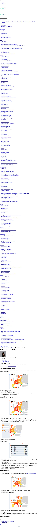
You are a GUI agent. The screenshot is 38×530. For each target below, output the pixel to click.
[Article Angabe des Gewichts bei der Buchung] (19, 216)
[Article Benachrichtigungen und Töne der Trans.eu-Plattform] (19, 321)
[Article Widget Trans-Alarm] (19, 156)
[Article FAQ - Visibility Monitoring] (19, 168)
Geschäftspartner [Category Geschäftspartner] (2, 234)
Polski (25, 21)
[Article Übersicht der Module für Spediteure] (19, 36)
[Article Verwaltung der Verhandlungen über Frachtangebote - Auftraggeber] (19, 71)
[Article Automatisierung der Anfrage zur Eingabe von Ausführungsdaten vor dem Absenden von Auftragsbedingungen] (19, 193)
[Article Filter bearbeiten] (19, 82)
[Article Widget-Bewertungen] (19, 119)
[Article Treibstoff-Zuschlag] (19, 257)
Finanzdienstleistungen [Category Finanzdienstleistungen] (3, 313)
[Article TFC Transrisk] (19, 328)
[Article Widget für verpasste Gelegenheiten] (19, 127)
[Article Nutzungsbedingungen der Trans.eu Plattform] (19, 26)
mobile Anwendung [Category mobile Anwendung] (2, 332)
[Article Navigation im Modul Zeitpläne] (19, 205)
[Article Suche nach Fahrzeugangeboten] (19, 107)
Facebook (3, 3)
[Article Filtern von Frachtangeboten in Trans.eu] (19, 338)
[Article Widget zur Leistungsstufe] (19, 130)
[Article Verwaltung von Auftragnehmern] (19, 239)
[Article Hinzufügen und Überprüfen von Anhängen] (19, 198)
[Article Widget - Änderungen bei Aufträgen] (19, 145)
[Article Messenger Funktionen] (19, 41)
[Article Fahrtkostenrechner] (19, 108)
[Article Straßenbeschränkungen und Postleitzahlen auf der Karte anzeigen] (19, 201)
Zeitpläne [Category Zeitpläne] (1, 204)
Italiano (21, 21)
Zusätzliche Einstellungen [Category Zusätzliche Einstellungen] (3, 320)
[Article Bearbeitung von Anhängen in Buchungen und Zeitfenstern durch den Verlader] (19, 215)
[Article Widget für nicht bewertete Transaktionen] (19, 116)
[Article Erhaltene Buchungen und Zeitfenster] (19, 228)
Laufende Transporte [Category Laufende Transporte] (3, 167)
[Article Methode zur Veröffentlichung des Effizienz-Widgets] (19, 123)
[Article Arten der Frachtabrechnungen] (19, 66)
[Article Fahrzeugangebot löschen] (19, 105)
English (12, 21)
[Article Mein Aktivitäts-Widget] (19, 153)
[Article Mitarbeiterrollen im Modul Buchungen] (19, 231)
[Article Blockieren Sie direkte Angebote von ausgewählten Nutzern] (19, 97)
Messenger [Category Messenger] (1, 40)
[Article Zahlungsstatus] (19, 305)
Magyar (18, 21)
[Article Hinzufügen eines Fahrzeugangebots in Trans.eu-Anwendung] (19, 342)
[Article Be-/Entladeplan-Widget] (19, 138)
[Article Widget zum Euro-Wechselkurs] (19, 152)
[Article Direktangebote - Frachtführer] (19, 93)
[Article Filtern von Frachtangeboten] (19, 81)
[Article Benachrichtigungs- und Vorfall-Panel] (19, 179)
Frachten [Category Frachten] (1, 55)
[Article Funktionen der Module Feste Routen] (19, 246)
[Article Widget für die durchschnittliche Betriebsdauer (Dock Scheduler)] (19, 163)
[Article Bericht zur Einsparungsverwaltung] (19, 287)
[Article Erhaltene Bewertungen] (19, 306)
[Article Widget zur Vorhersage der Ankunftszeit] (19, 137)
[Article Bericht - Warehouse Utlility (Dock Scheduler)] (19, 295)
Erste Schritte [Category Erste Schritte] (2, 23)
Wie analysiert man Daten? (5, 361)
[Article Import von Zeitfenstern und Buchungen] (19, 223)
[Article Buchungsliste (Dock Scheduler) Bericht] (19, 298)
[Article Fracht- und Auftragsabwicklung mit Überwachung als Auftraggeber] (19, 174)
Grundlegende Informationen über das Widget (8, 521)
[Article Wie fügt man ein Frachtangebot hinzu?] (19, 77)
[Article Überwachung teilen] (19, 183)
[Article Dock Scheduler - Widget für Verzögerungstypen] (19, 164)
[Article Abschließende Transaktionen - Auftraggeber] (19, 101)
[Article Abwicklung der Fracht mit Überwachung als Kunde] (19, 171)
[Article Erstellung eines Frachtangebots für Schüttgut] (19, 70)
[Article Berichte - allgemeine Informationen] (19, 276)
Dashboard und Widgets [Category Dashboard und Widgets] (3, 112)
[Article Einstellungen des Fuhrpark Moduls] (19, 271)
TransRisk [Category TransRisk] (1, 327)
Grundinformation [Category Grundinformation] (2, 29)
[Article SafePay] (19, 316)
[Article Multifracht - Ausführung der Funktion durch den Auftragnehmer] (19, 63)
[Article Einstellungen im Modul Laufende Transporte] (19, 182)
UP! (0, 524)
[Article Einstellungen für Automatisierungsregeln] (19, 268)
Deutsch (9, 21)
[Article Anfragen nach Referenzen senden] (19, 309)
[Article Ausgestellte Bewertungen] (19, 302)
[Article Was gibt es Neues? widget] (19, 157)
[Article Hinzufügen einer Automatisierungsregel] (19, 265)
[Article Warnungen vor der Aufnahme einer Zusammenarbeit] (19, 86)
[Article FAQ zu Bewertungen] (19, 312)
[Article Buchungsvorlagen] (19, 212)
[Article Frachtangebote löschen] (19, 78)
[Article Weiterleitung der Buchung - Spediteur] (19, 224)
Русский (29, 21)
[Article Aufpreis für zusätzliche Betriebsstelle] (19, 261)
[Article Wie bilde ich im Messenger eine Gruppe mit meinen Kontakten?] (19, 44)
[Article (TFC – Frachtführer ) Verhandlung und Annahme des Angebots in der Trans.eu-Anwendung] (19, 339)
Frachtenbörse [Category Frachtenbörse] (2, 75)
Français (16, 21)
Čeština (7, 21)
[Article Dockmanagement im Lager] (19, 208)
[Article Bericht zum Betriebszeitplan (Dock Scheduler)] (19, 294)
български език (4, 21)
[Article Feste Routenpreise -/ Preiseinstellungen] (19, 249)
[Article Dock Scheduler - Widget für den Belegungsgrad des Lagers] (19, 160)
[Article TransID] (19, 34)
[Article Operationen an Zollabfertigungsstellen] (19, 96)
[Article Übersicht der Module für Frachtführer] (19, 37)
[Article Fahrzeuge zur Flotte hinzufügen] (19, 272)
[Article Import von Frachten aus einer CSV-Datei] (19, 60)
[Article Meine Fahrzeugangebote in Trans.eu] (19, 343)
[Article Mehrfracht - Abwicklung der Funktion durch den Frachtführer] (19, 64)
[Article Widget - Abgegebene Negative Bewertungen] (19, 118)
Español (14, 21)
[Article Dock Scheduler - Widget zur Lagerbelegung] (19, 159)
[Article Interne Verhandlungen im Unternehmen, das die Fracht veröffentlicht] (19, 74)
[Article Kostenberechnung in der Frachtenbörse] (19, 85)
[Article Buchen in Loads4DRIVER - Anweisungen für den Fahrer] (19, 230)
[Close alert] (0, 0)
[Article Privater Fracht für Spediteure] (19, 90)
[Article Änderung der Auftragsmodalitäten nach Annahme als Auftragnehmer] (19, 194)
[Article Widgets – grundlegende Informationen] (19, 115)
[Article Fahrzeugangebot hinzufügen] (19, 104)
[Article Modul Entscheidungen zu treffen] (19, 52)
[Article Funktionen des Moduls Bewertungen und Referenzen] (19, 301)
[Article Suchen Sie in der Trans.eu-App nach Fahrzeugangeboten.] (19, 336)
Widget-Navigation (4, 360)
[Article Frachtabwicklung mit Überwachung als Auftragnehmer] (19, 172)
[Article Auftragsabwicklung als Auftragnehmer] (19, 187)
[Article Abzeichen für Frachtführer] (19, 178)
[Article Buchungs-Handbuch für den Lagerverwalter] (19, 219)
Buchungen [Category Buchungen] (1, 227)
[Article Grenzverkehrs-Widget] (19, 149)
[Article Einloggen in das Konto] (19, 33)
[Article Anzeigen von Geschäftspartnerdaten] (19, 238)
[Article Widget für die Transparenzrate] (19, 122)
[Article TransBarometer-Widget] (19, 134)
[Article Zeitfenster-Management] (19, 209)
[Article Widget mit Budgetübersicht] (19, 131)
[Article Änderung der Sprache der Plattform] (19, 323)
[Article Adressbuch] (19, 324)
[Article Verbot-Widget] (19, 148)
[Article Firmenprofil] (19, 30)
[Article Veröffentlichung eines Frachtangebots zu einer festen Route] (19, 253)
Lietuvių (23, 21)
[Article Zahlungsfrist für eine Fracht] (19, 59)
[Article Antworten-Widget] (19, 133)
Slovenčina (32, 21)
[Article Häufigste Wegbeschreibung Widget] (19, 126)
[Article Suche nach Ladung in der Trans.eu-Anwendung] (19, 335)
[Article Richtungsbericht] (19, 286)
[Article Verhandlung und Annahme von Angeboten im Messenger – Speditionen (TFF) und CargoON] (19, 45)
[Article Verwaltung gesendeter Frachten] (19, 56)
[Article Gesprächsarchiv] (19, 49)
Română (27, 21)
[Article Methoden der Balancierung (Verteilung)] (19, 250)
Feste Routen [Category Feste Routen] (2, 245)
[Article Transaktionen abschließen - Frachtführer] (19, 100)
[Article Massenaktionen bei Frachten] (19, 67)
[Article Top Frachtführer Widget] (19, 142)
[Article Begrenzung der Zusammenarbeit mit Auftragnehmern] (19, 241)
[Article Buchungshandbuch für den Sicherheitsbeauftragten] (19, 220)
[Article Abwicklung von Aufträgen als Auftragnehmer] (19, 189)
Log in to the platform (3, 19)
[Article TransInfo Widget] (19, 146)
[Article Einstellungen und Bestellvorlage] (19, 190)
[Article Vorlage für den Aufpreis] (19, 256)
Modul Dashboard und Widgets (12, 366)
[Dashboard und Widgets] (11, 347)
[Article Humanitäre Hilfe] (19, 92)
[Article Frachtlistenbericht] (19, 283)
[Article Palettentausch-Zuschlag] (19, 260)
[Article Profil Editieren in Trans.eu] (19, 346)
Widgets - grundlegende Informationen (31, 473)
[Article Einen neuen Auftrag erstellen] (19, 186)
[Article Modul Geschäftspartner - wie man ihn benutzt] (19, 235)
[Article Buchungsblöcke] (19, 213)
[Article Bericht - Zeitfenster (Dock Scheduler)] (19, 297)
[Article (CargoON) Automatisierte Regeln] (19, 264)
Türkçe (34, 21)
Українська (3, 22)
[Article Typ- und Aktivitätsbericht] (19, 280)
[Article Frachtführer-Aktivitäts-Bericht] (19, 282)
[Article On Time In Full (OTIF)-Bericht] (19, 290)
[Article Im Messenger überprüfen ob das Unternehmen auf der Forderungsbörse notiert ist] (19, 48)
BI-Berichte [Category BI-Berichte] (1, 275)
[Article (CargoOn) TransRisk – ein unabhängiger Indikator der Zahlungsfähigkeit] (19, 331)
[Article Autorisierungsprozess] (19, 25)
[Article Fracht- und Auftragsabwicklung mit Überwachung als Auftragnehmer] (19, 175)
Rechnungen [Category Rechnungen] (2, 317)
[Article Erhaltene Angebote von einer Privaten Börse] (19, 89)
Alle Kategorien (6, 347)
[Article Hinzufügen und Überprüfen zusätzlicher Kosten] (19, 197)
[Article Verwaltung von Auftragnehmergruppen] (19, 242)
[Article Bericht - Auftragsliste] (19, 291)
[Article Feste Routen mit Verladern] (19, 254)
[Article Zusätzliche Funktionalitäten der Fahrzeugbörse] (19, 111)
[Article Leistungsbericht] (19, 279)
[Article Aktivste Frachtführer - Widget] (19, 141)
